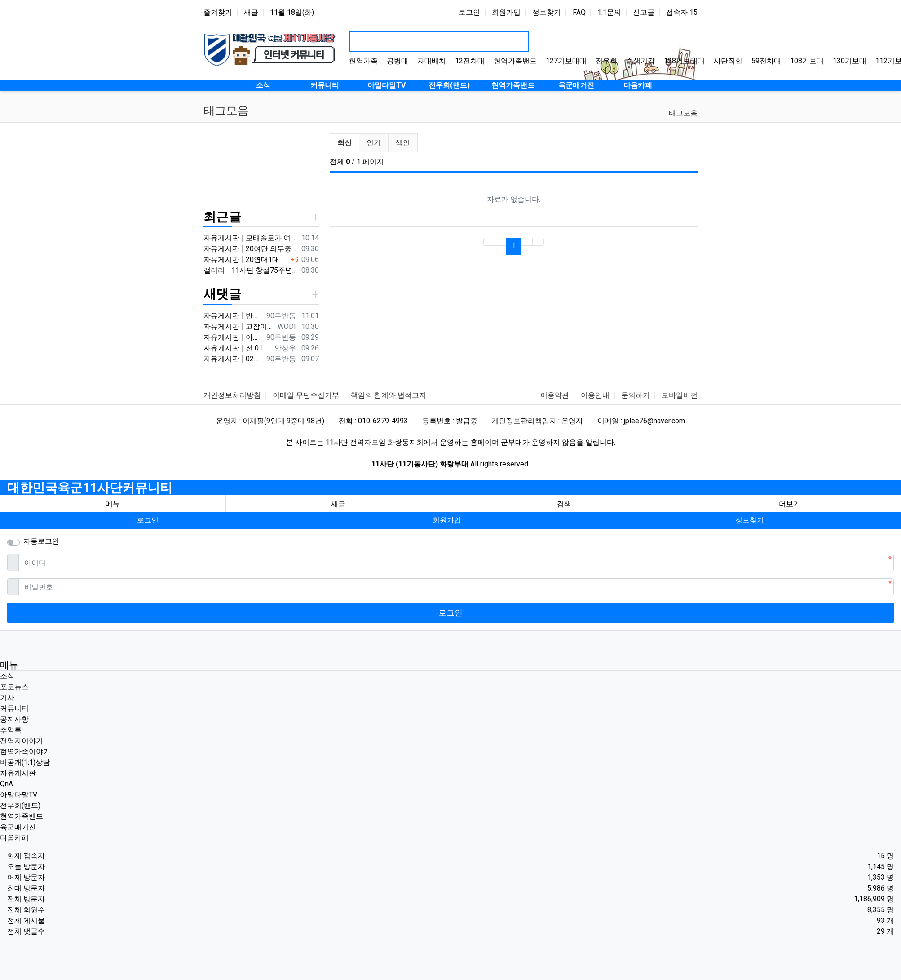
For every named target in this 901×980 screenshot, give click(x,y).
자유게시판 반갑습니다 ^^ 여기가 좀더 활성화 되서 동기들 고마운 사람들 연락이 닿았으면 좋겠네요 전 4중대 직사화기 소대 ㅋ (233, 315)
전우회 (606, 61)
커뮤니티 (14, 708)
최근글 (222, 216)
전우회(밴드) (20, 805)
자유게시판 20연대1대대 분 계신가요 (246, 259)
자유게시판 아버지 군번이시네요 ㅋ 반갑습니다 (233, 337)
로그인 (469, 12)
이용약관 (554, 395)
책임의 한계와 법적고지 (388, 395)
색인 (403, 142)
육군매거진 (18, 827)
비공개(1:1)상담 (25, 762)
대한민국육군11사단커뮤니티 (89, 487)
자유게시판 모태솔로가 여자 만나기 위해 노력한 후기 (250, 238)
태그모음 (683, 113)
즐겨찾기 (217, 12)
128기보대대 (684, 61)
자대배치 (431, 61)
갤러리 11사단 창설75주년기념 (250, 270)
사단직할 (728, 61)
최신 (344, 142)
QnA (6, 784)
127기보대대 (566, 61)
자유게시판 (18, 773)
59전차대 (766, 61)
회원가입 (506, 12)
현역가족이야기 (25, 751)
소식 (7, 676)
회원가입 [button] (447, 520)
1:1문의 (609, 12)
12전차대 (470, 61)
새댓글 (222, 294)
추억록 (11, 730)
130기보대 (849, 61)
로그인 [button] (148, 520)
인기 (374, 142)
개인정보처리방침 (232, 395)
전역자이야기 (21, 740)
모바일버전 (680, 395)
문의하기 (635, 395)
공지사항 (14, 719)
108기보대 (807, 61)
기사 (7, 697)
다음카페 (14, 838)
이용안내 (595, 395)
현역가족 (363, 61)
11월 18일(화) (292, 12)
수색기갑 (640, 61)
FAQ (579, 12)
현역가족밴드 (515, 61)
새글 (251, 12)
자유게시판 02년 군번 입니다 (233, 359)
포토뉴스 (14, 687)
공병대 (397, 61)
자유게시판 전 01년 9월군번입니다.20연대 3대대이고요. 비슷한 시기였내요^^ (237, 348)
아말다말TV (18, 794)
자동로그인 (41, 541)
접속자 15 (682, 12)
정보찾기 (546, 12)
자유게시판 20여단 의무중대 (250, 248)
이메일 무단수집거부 (306, 395)
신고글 (643, 12)
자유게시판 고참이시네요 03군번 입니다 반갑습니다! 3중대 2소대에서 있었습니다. (238, 326)
